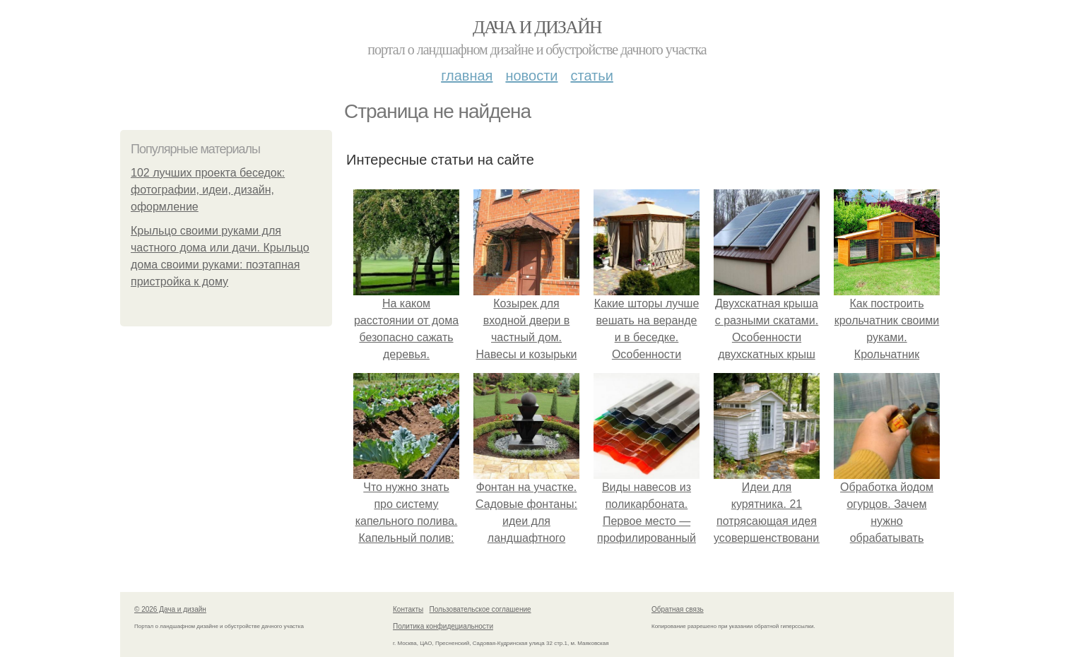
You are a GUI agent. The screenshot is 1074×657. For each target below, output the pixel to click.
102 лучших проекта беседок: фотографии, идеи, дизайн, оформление (208, 190)
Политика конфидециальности (443, 626)
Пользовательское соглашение (480, 609)
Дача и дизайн (537, 27)
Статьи (591, 75)
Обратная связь (677, 609)
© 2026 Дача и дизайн (170, 609)
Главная (466, 75)
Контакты (408, 609)
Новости (531, 75)
